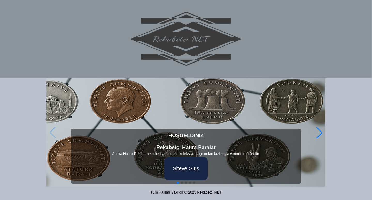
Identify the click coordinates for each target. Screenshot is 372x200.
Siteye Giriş (186, 168)
